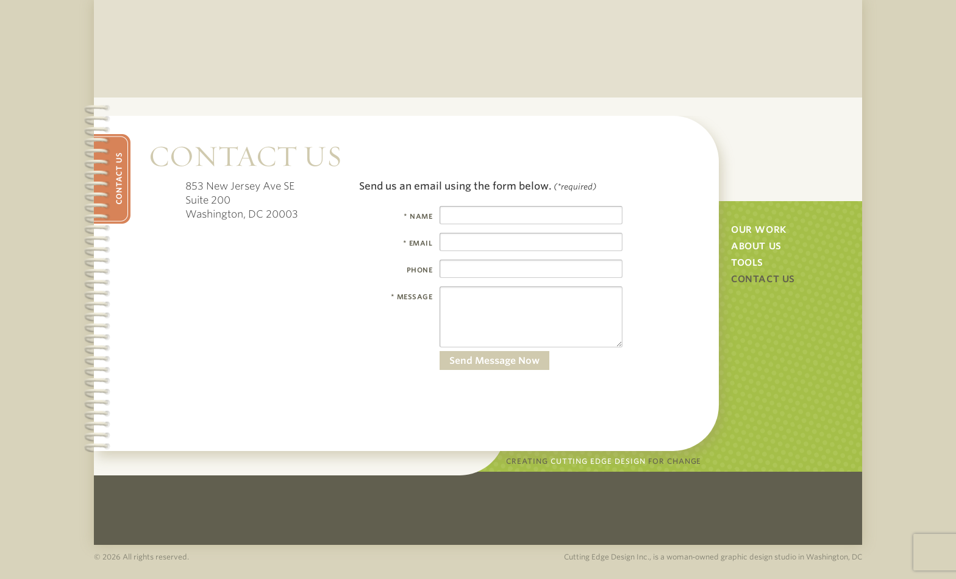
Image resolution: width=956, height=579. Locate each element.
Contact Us (763, 279)
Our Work (759, 229)
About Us (756, 246)
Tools (747, 262)
